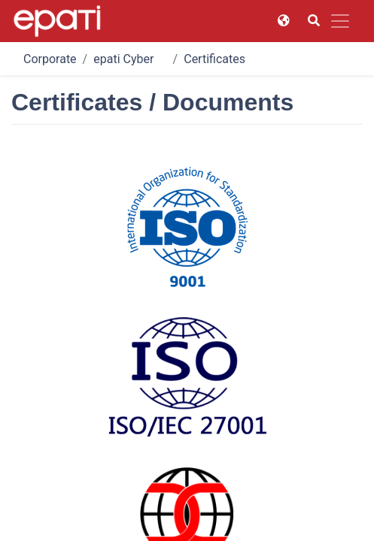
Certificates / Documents (251, 59)
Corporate (50, 59)
